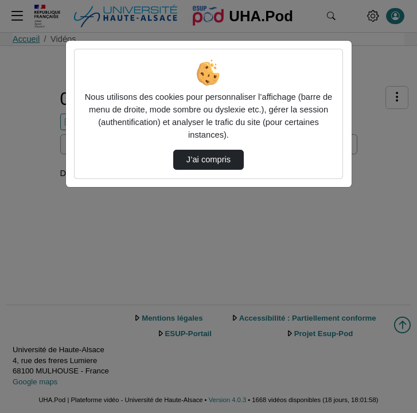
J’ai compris (208, 159)
